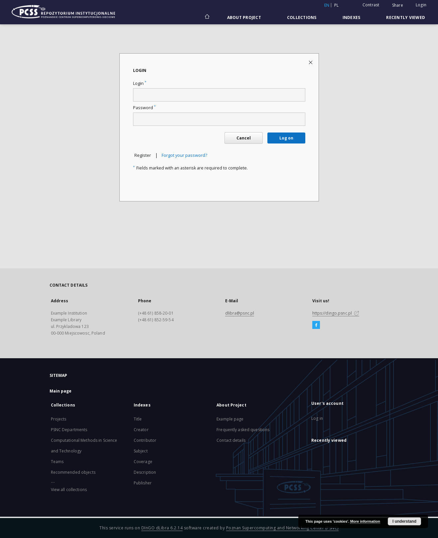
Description (145, 472)
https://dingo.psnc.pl (336, 313)
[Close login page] (311, 62)
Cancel (243, 138)
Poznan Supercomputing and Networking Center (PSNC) (282, 528)
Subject (141, 451)
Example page (230, 419)
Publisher (143, 483)
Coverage (143, 461)
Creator (141, 429)
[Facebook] (316, 325)
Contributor (145, 440)
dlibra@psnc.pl (239, 313)
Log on (286, 138)
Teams (57, 461)
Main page (61, 391)
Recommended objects (73, 472)
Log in (317, 418)
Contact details (231, 440)
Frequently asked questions (243, 429)
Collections (302, 17)
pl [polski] (336, 5)
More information (365, 521)
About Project (244, 17)
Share (397, 5)
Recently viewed (405, 17)
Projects (59, 419)
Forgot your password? (184, 155)
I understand (404, 521)
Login (421, 5)
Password (144, 108)
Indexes (352, 17)
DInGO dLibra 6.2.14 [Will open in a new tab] (162, 528)
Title (138, 419)
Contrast (371, 5)
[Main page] (206, 17)
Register (142, 155)
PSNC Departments (69, 429)
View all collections (69, 489)
